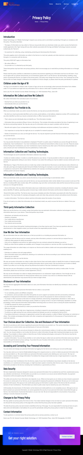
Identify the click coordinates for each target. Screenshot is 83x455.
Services (66, 4)
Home (51, 4)
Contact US (75, 4)
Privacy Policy (57, 450)
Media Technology (34, 450)
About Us (58, 4)
